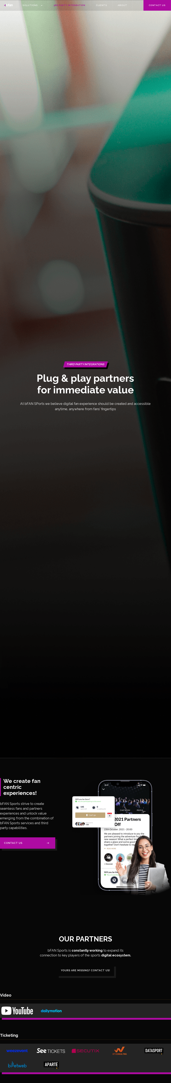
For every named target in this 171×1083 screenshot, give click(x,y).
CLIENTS (101, 5)
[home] (8, 5)
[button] (32, 5)
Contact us (157, 5)
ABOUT (122, 5)
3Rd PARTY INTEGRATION (69, 5)
